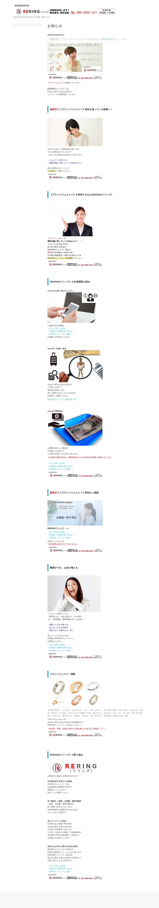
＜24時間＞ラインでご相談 (58, 334)
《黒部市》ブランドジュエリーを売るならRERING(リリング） (87, 39)
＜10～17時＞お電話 (56, 328)
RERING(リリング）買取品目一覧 (61, 399)
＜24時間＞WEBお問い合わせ (60, 331)
